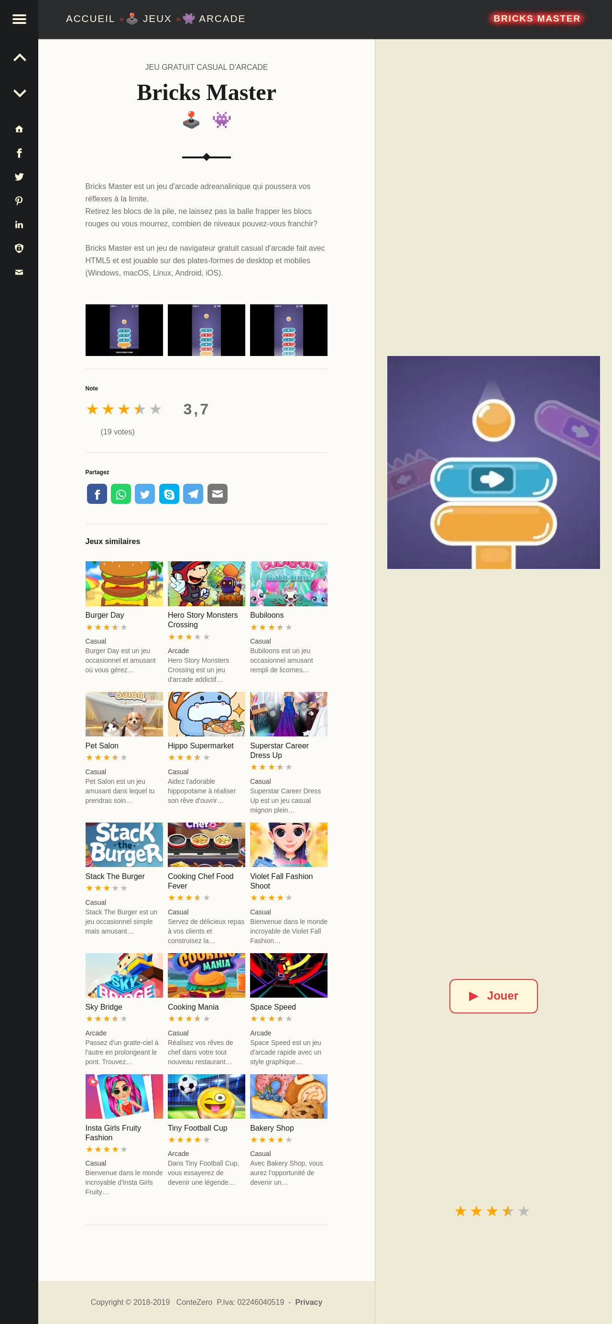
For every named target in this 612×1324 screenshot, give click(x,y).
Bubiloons (267, 615)
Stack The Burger (115, 876)
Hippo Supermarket (201, 746)
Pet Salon (102, 746)
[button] (19, 19)
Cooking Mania (193, 1007)
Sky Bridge (104, 1007)
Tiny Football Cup (198, 1128)
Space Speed (273, 1007)
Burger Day (105, 615)
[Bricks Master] (494, 462)
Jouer (493, 995)
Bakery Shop (272, 1128)
